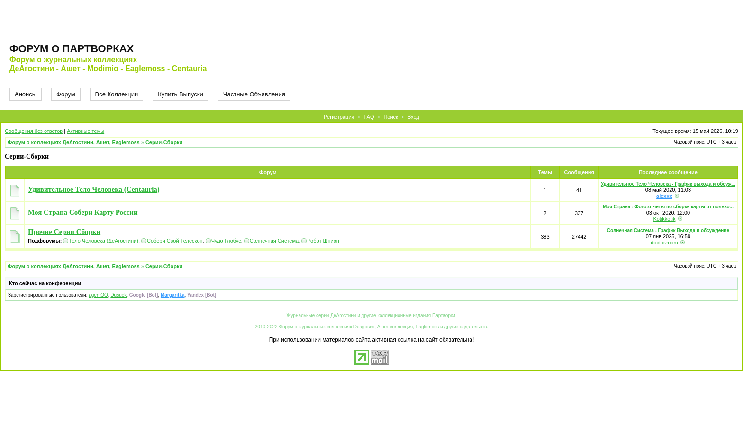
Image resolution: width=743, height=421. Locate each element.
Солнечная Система (274, 240)
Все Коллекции (116, 94)
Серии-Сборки (163, 142)
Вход (413, 117)
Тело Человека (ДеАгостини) (103, 240)
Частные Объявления (254, 94)
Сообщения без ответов (34, 131)
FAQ (368, 117)
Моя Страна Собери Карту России (83, 212)
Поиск (390, 117)
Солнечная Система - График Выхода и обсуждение (668, 230)
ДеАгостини (343, 315)
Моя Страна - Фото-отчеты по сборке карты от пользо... (668, 206)
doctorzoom (664, 242)
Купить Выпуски (180, 94)
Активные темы (85, 131)
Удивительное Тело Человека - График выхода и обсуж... (668, 184)
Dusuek (118, 295)
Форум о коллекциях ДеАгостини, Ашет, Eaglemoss (74, 142)
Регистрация (339, 117)
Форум (65, 94)
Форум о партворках (71, 49)
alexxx (664, 196)
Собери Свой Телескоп (175, 240)
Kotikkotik (664, 219)
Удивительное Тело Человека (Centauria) (94, 189)
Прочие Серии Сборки (64, 231)
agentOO (98, 295)
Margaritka (173, 295)
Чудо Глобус (226, 240)
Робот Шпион (323, 240)
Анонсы (25, 94)
